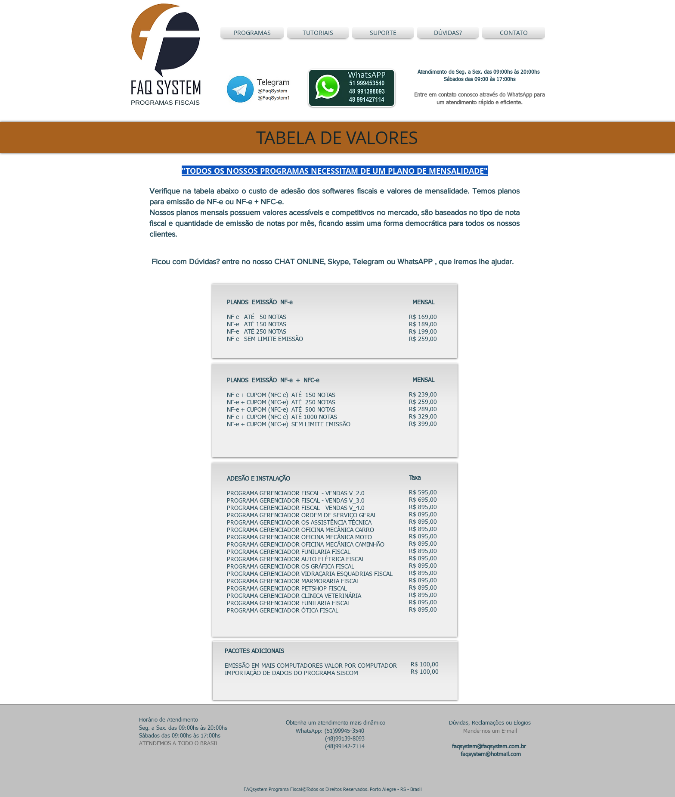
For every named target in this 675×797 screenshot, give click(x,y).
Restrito (435, 789)
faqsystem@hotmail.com (491, 754)
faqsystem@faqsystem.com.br (489, 747)
